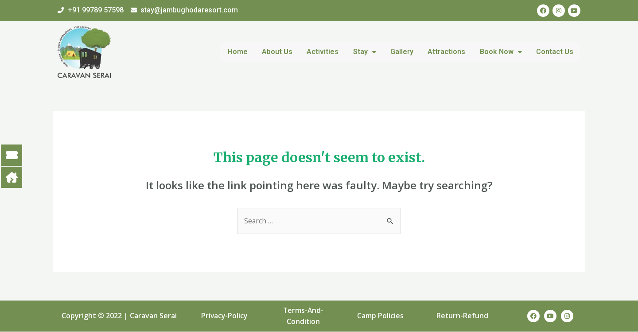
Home (245, 51)
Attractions (449, 51)
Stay (369, 51)
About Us (283, 51)
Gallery (405, 51)
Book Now (502, 51)
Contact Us (555, 51)
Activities (328, 51)
